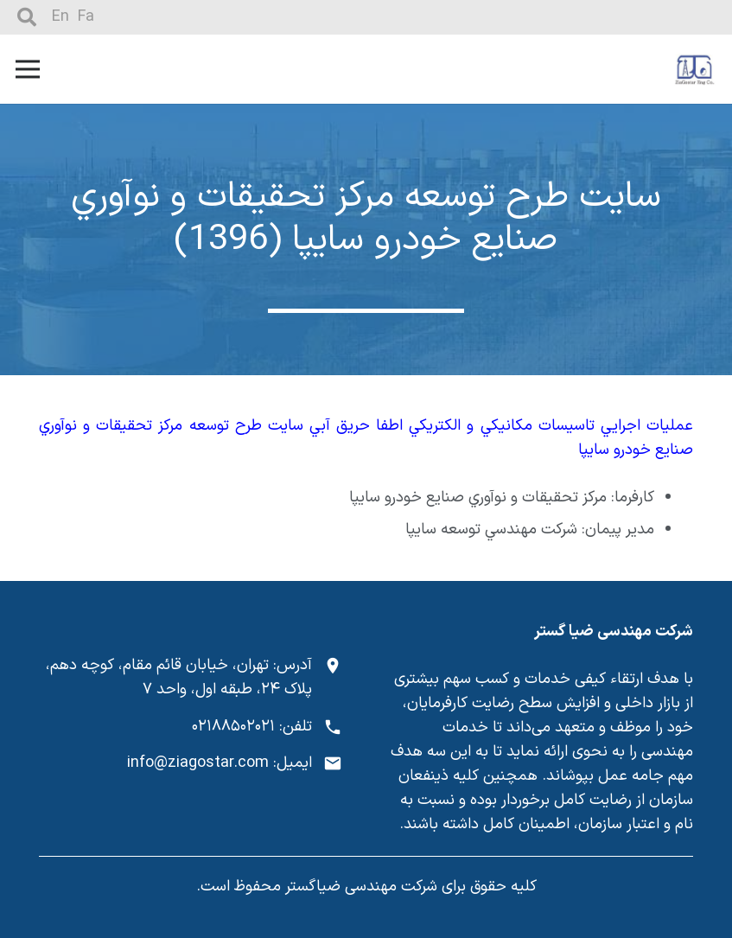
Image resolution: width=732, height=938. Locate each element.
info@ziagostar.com (198, 763)
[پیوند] (694, 69)
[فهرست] (28, 69)
